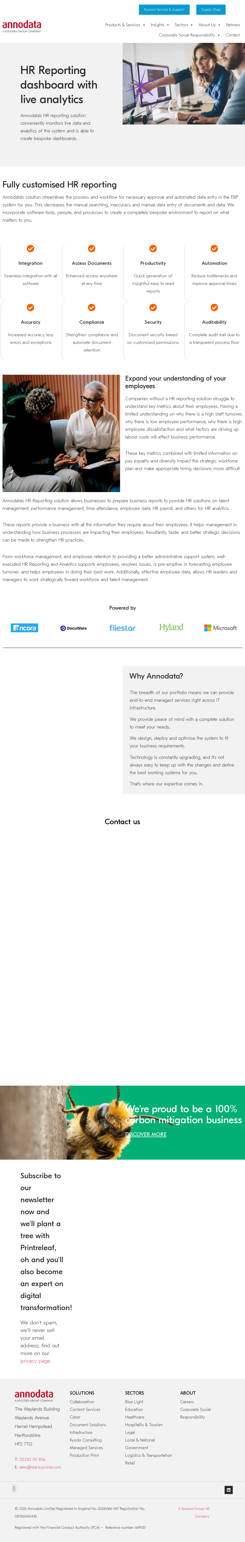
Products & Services (125, 25)
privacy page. (35, 1361)
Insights (160, 25)
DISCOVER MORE (145, 1134)
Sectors (184, 25)
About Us (210, 25)
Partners (233, 25)
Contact (233, 35)
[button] (14, 1488)
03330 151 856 (32, 1459)
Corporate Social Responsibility (190, 35)
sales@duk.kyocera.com (40, 1467)
